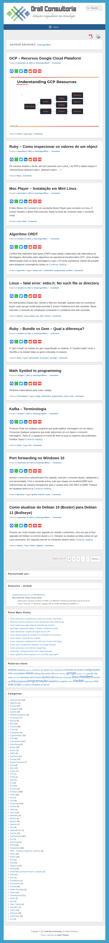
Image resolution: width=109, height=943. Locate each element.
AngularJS (14, 709)
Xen (11, 919)
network (41, 495)
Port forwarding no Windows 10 (36, 458)
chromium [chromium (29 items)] (79, 670)
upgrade (39, 546)
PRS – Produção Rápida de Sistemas (25, 851)
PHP (12, 845)
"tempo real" (37, 270)
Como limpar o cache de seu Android (25, 638)
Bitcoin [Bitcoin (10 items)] (52, 670)
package (53, 358)
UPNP (12, 898)
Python (13, 857)
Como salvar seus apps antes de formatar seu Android (32, 625)
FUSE (12, 777)
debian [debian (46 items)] (30, 673)
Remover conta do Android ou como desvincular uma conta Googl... (37, 622)
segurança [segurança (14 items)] (88, 681)
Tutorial (13, 886)
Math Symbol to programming (35, 371)
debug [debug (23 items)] (37, 673)
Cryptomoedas (16, 735)
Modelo (13, 818)
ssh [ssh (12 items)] (22, 685)
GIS (11, 783)
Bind (12, 724)
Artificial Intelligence (18, 715)
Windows (20, 495)
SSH (12, 875)
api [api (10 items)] (33, 670)
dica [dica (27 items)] (53, 673)
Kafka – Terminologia (27, 409)
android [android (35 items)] (12, 669)
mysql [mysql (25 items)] (97, 677)
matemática (46, 396)
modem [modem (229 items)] (86, 676)
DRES (12, 753)
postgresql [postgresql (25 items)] (21, 681)
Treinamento (15, 884)
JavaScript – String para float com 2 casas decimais (31, 651)
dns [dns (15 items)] (57, 674)
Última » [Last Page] (95, 559)
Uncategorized (16, 895)
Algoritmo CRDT (23, 234)
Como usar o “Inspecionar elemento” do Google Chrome (33, 645)
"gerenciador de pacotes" (39, 358)
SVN (12, 878)
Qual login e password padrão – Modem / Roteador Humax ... (35, 628)
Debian (19, 316)
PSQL (12, 854)
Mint (42, 316)
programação (59, 270)
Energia (13, 759)
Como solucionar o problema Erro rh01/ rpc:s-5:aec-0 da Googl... (36, 619)
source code (68, 396)
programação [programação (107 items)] (37, 681)
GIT (11, 786)
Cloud (19, 134)
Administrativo (16, 700)
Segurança (14, 866)
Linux (19, 221)
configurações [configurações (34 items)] (92, 669)
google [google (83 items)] (71, 673)
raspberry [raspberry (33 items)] (53, 681)
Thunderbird (15, 881)
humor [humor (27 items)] (38, 677)
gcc (37, 316)
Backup (13, 721)
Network (13, 824)
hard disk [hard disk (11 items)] (16, 677)
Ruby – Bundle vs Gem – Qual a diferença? (46, 329)
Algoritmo (21, 270)
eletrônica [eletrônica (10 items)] (62, 673)
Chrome (13, 727)
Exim (12, 768)
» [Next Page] (87, 559)
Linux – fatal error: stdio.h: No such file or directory (54, 283)
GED (12, 780)
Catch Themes (63, 935)
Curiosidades (22, 396)
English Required (17, 762)
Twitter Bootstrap (17, 889)
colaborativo (48, 270)
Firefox (13, 771)
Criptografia (14, 732)
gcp (30, 134)
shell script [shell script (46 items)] (14, 684)
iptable (34, 495)
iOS (11, 798)
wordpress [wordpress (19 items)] (45, 685)
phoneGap (14, 842)
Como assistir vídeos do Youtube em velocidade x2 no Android (35, 635)
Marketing (14, 815)
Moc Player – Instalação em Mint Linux (42, 188)
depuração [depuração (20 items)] (46, 673)
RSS (12, 860)
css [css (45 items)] (10, 673)
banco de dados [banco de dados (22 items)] (41, 670)
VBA (12, 901)
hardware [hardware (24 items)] (24, 677)
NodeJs (13, 833)
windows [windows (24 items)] (35, 684)
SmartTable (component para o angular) (26, 872)
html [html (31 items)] (32, 677)
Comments (56, 63)
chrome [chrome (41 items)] (68, 669)
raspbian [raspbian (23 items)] (63, 681)
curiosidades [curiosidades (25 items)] (19, 673)
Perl (11, 839)
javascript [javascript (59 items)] (48, 677)
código (38, 396)
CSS (12, 738)
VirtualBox (14, 907)
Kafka (19, 445)
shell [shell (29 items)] (95, 681)
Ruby (19, 176)
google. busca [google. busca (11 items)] (82, 673)
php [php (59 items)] (13, 681)
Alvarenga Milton (44, 45)
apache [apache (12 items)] (28, 670)
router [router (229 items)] (78, 680)
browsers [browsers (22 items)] (59, 670)
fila (30, 445)
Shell (24, 221)
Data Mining (15, 744)
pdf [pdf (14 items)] (9, 681)
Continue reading (59, 264)
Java (12, 801)
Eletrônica (14, 756)
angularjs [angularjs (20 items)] (21, 670)
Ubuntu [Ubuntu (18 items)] (28, 685)
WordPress (14, 916)
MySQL (13, 821)
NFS (12, 827)
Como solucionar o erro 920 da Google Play (28, 648)
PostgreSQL (15, 848)
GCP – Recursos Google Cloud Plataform (45, 58)
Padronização (15, 836)
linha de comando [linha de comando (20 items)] (63, 677)
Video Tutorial (15, 904)
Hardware (14, 792)
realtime (69, 270)
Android (13, 706)
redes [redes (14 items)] (70, 681)
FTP (12, 774)
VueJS (12, 910)
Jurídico (13, 806)
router (47, 495)
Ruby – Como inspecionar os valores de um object (53, 146)
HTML (12, 795)
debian (32, 316)
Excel (12, 765)
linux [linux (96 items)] (75, 677)
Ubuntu (48, 316)
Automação (14, 718)
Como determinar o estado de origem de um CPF (30, 632)
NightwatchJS (15, 830)
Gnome (13, 789)
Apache (13, 712)
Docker (13, 750)
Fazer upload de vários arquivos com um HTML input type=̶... (35, 654)
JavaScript (14, 803)
